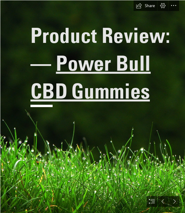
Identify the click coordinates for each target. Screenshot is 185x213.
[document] (92, 106)
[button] (145, 5)
